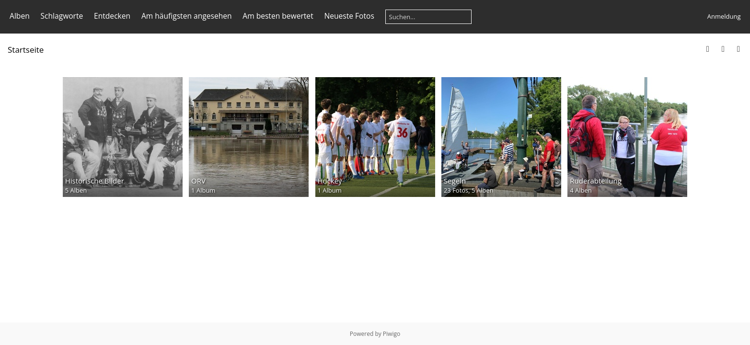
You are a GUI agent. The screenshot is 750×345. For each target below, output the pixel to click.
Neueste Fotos (349, 16)
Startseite (26, 49)
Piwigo (391, 334)
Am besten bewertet (277, 16)
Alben (20, 16)
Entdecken (112, 16)
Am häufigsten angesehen (186, 16)
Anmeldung (724, 16)
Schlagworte (61, 16)
